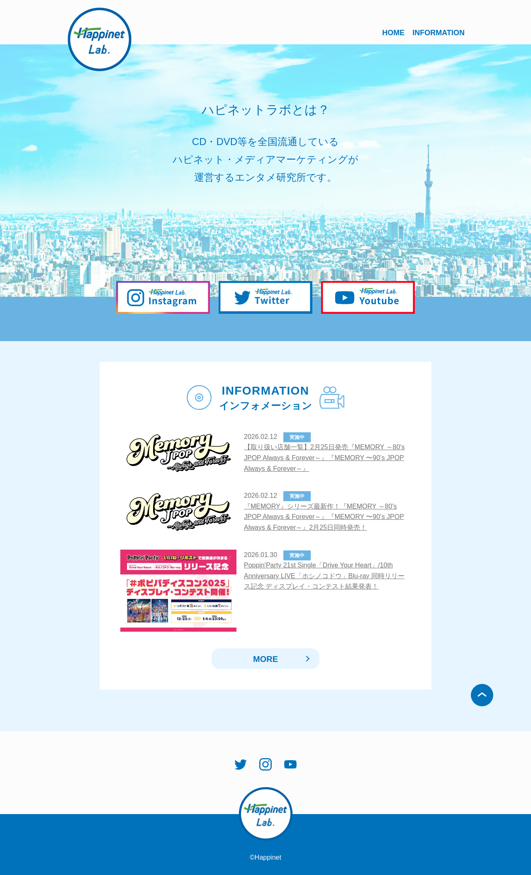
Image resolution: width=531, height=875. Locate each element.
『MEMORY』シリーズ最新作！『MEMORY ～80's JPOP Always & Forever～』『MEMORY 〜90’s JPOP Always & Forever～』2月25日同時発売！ (324, 517)
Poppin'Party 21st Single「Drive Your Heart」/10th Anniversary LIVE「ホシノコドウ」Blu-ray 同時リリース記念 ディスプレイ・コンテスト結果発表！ (324, 576)
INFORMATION (438, 33)
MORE (265, 659)
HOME (393, 33)
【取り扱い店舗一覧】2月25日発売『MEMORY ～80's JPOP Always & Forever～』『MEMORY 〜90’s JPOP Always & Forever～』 (324, 458)
